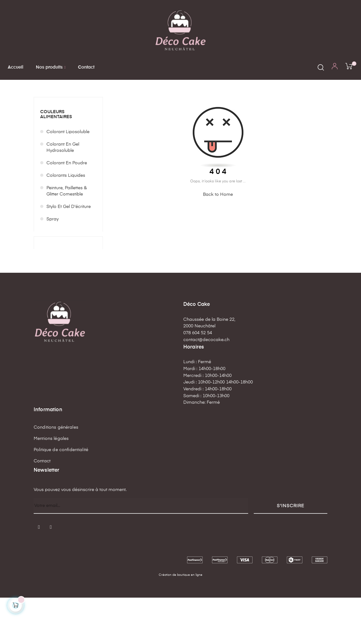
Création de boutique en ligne (180, 598)
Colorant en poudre (66, 186)
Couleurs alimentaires (56, 137)
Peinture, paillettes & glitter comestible (66, 214)
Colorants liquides (65, 199)
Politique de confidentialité (61, 473)
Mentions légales (51, 462)
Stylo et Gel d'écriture (68, 230)
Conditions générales (56, 451)
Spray (52, 242)
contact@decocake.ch (206, 363)
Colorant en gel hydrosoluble (62, 171)
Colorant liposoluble (67, 155)
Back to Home (218, 218)
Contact (42, 484)
